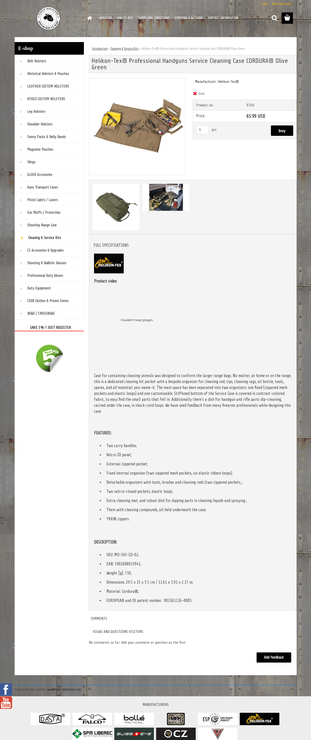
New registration (282, 3)
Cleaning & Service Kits (125, 48)
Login (264, 3)
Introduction (100, 48)
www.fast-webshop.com (64, 689)
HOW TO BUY (125, 18)
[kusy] (202, 129)
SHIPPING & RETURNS (189, 18)
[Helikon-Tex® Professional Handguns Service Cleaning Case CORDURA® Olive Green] (137, 80)
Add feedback (274, 657)
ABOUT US (105, 18)
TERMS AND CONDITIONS (154, 18)
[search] (274, 18)
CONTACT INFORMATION (223, 18)
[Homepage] (89, 18)
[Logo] (49, 18)
